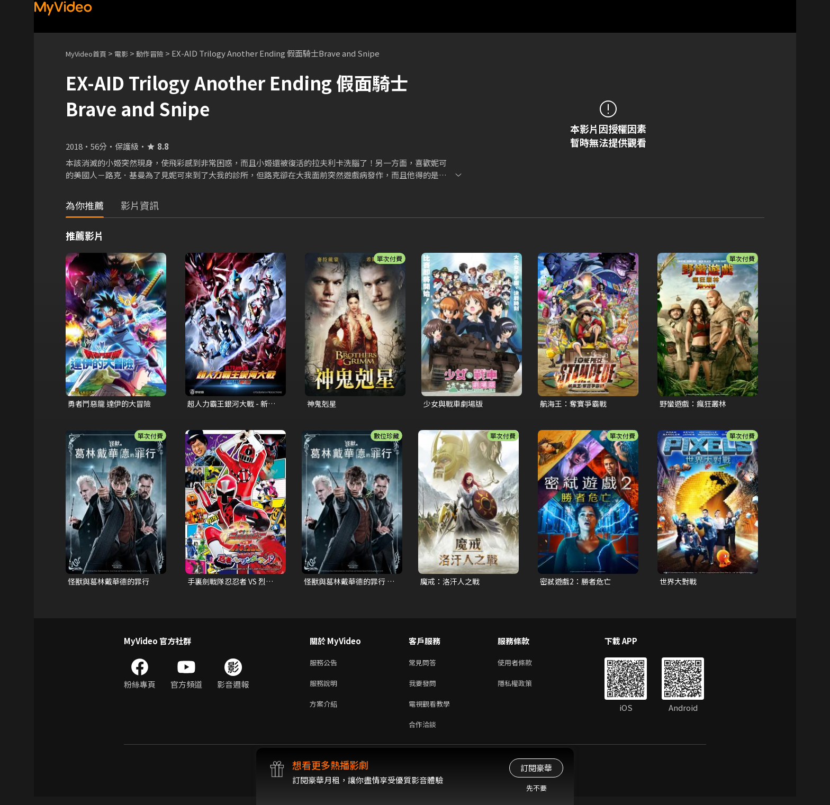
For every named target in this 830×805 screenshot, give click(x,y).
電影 (130, 53)
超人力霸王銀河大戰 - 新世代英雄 (230, 404)
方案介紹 (325, 709)
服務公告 (325, 665)
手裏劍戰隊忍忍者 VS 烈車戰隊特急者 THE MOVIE (233, 583)
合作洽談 (424, 731)
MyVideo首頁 (90, 53)
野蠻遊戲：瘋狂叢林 (695, 403)
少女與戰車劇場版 (455, 403)
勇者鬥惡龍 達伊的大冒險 (112, 403)
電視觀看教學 (432, 709)
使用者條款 (524, 665)
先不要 (536, 788)
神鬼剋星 (323, 403)
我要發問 (424, 687)
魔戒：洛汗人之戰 (452, 582)
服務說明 (325, 687)
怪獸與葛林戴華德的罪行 (111, 582)
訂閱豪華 (536, 767)
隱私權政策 (524, 687)
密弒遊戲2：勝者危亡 (578, 582)
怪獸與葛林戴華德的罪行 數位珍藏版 (347, 583)
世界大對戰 (679, 582)
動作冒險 (161, 53)
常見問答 (424, 665)
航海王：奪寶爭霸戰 (575, 403)
